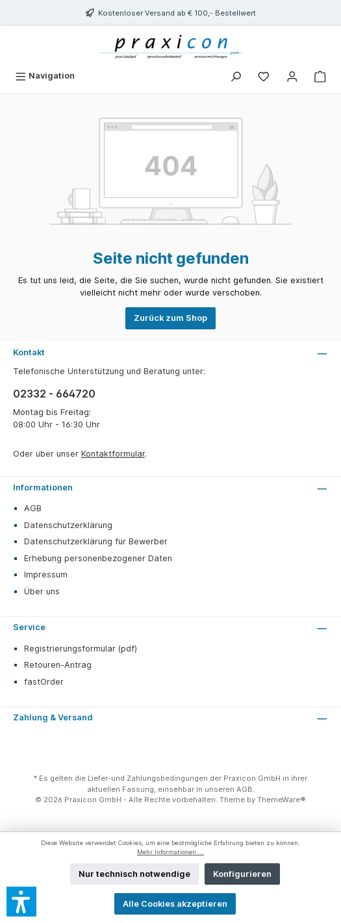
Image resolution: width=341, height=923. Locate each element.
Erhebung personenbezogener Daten (98, 558)
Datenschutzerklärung (68, 525)
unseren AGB (229, 789)
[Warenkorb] (320, 75)
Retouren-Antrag (58, 665)
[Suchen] (235, 75)
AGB (33, 508)
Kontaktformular (113, 454)
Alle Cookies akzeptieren (175, 904)
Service (29, 627)
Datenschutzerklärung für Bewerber (96, 541)
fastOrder (44, 682)
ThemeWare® (281, 799)
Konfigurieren (242, 874)
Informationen (43, 487)
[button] (21, 902)
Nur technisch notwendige (134, 874)
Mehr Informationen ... (170, 851)
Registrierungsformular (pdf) (80, 648)
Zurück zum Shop (170, 318)
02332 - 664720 (54, 393)
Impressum (46, 574)
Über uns (42, 591)
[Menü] (44, 75)
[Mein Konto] (292, 75)
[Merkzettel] (263, 75)
